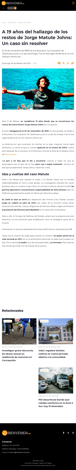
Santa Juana (10, 154)
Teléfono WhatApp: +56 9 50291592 (15, 449)
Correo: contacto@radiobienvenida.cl (16, 452)
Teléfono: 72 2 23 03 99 (10, 445)
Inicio (4, 22)
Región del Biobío (25, 22)
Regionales (12, 22)
